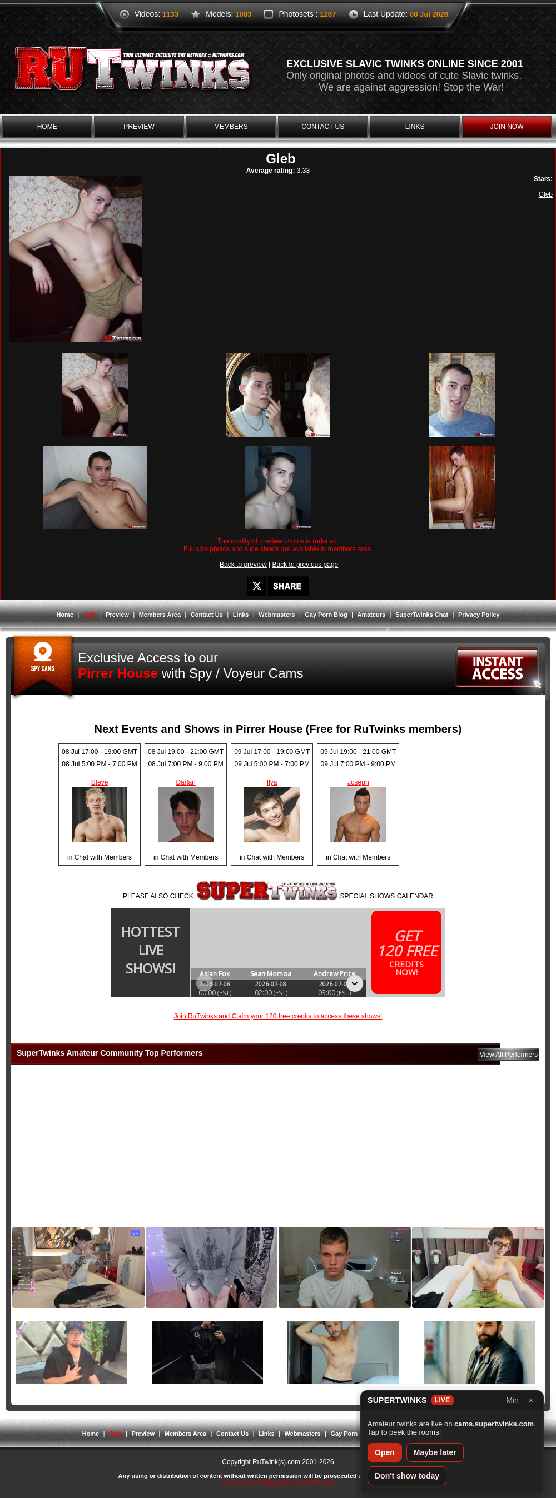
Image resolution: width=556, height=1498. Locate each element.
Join (89, 614)
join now (506, 127)
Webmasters (277, 614)
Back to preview (243, 564)
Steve (99, 782)
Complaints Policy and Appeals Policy (278, 1483)
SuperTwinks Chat (421, 614)
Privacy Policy (479, 614)
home (47, 127)
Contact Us (207, 614)
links (415, 127)
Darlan (185, 782)
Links (241, 614)
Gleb (546, 194)
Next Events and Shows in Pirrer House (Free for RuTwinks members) (278, 729)
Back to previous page (305, 564)
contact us (322, 127)
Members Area (160, 614)
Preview (117, 614)
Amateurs (371, 614)
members (231, 127)
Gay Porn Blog (326, 614)
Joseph (358, 782)
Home (64, 614)
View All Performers (509, 1054)
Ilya (272, 782)
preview (138, 127)
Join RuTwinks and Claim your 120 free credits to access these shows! (278, 1016)
